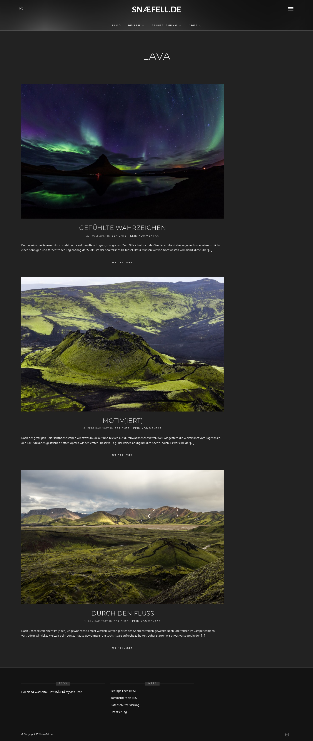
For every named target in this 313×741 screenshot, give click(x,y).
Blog (116, 25)
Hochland (27, 692)
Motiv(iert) (123, 420)
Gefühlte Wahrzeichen (122, 227)
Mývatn (70, 692)
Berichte (119, 236)
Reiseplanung (164, 25)
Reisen (134, 25)
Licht (52, 692)
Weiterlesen (122, 263)
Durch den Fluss (122, 613)
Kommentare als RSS (123, 698)
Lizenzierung (118, 712)
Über (193, 25)
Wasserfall (41, 692)
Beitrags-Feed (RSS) (123, 691)
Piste (79, 692)
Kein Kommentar (144, 236)
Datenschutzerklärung (125, 705)
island (60, 692)
